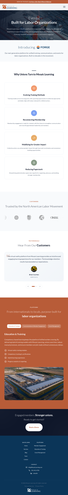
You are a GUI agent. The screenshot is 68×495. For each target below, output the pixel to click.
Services (26, 449)
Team (25, 456)
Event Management (54, 326)
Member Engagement (40, 445)
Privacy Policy (39, 486)
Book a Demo (34, 427)
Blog (26, 452)
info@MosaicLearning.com (34, 467)
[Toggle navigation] (64, 7)
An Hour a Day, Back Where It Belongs (40, 1)
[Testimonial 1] (33, 286)
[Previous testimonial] (28, 286)
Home (26, 445)
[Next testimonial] (40, 286)
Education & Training (14, 326)
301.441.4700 (34, 470)
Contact (26, 459)
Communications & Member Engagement (34, 326)
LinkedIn (34, 473)
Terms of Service (29, 486)
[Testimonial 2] (35, 286)
